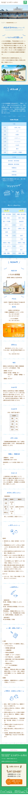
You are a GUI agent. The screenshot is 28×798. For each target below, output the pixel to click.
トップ (2, 22)
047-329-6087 (15, 771)
